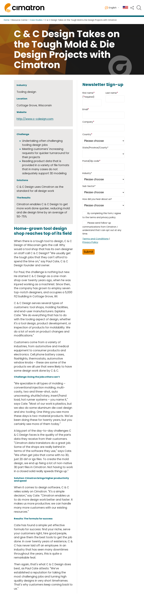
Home (6, 20)
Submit (88, 252)
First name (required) (88, 94)
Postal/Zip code (91, 161)
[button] (132, 7)
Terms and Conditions (95, 238)
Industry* (87, 173)
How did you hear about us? (97, 199)
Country (87, 134)
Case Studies (36, 20)
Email (85, 109)
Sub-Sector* (88, 186)
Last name (112, 93)
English (110, 8)
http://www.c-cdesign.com (35, 119)
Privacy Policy (90, 242)
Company (88, 121)
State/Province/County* (95, 147)
